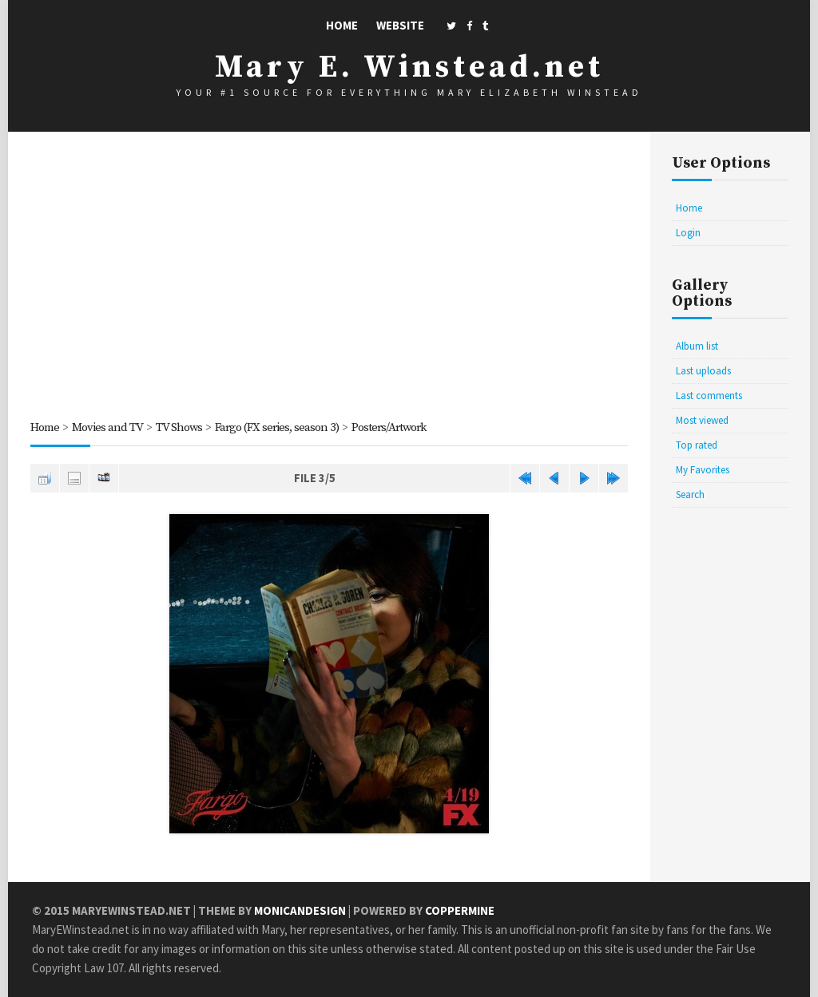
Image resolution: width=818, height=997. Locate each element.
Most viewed (702, 420)
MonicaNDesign (300, 910)
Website (400, 25)
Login (688, 232)
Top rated (696, 445)
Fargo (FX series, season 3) (277, 427)
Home (342, 25)
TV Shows (179, 427)
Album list (697, 346)
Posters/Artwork (388, 427)
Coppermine (459, 910)
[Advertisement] (329, 278)
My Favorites (702, 470)
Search (690, 494)
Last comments (709, 395)
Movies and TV (107, 427)
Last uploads (703, 371)
